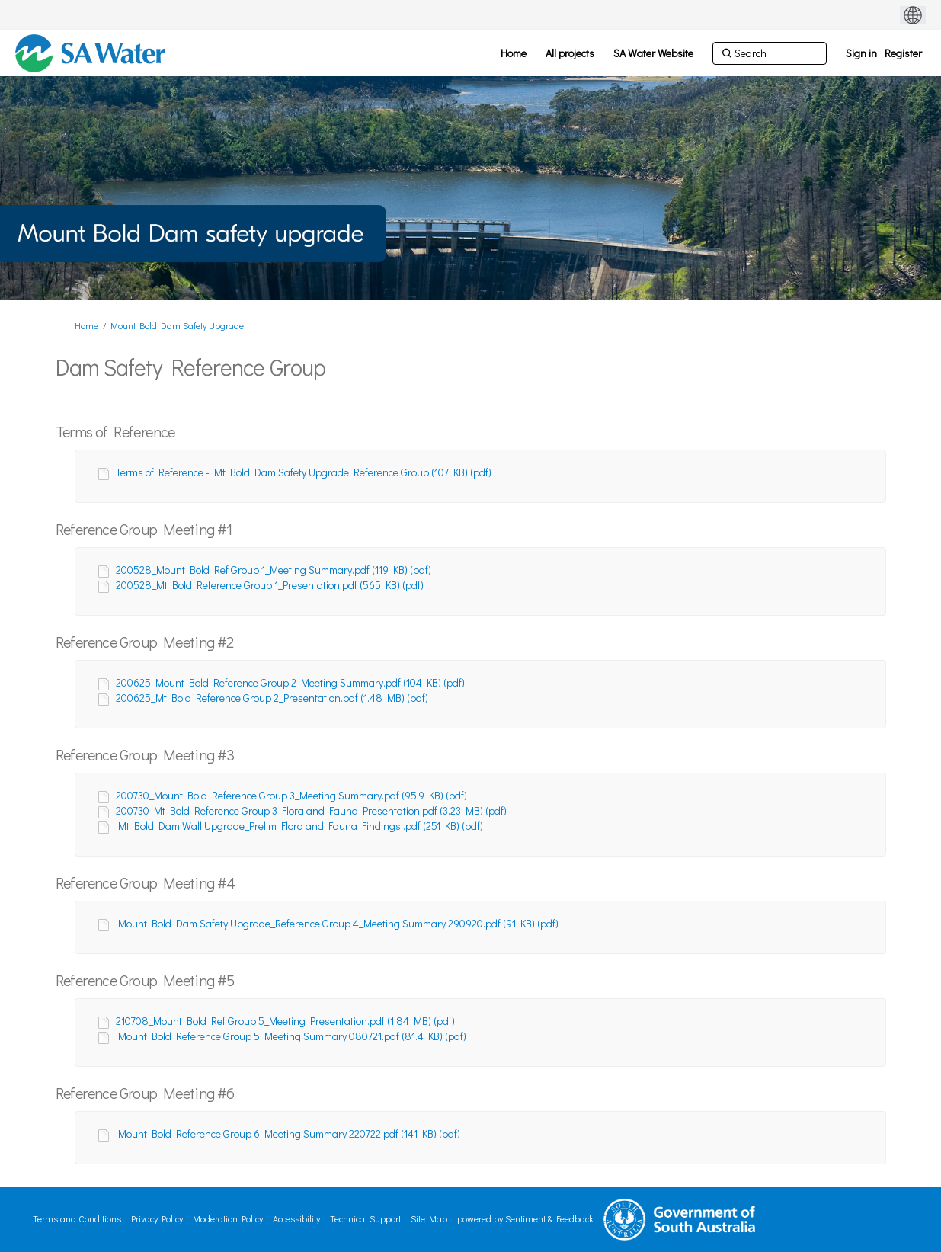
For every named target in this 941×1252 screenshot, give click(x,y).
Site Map (429, 1218)
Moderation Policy (228, 1218)
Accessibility (296, 1218)
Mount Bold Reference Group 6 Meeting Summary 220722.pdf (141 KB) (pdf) (289, 1133)
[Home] (513, 53)
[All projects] (570, 53)
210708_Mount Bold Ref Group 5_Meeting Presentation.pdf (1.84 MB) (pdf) (285, 1020)
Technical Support (365, 1218)
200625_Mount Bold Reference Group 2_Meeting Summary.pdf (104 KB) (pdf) (290, 682)
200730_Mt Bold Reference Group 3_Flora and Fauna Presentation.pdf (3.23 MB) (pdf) (311, 810)
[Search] (769, 53)
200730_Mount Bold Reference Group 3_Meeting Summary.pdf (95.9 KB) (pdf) (291, 795)
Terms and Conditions (77, 1218)
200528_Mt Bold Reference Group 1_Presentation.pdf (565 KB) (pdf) (270, 585)
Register (903, 53)
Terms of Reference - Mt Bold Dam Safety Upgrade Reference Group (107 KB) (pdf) (303, 472)
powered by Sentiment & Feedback (525, 1218)
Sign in (861, 53)
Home (86, 325)
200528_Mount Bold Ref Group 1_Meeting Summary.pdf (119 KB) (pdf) (273, 569)
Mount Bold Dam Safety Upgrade (177, 325)
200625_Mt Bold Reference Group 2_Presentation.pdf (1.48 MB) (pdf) (272, 697)
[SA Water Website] (653, 53)
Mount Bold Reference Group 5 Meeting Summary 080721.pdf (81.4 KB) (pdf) (292, 1036)
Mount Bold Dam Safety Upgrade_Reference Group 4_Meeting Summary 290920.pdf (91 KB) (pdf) (338, 923)
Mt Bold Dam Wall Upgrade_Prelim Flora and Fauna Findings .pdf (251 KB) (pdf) (300, 825)
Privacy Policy (157, 1218)
